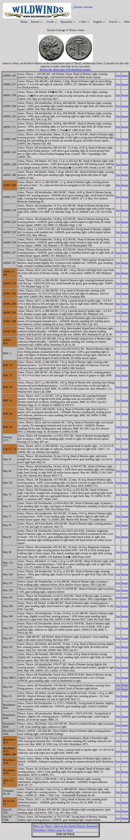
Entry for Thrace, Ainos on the (65, 825)
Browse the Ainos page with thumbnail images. (65, 69)
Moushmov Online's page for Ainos (53, 830)
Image (124, 75)
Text (117, 75)
